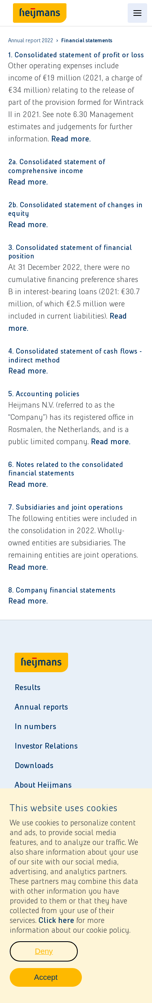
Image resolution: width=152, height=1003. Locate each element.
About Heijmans (43, 785)
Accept (58, 984)
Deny (56, 958)
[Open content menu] (137, 13)
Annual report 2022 (30, 40)
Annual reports (41, 707)
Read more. (71, 138)
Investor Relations (46, 746)
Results (27, 687)
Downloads (34, 765)
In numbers (35, 726)
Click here (56, 925)
